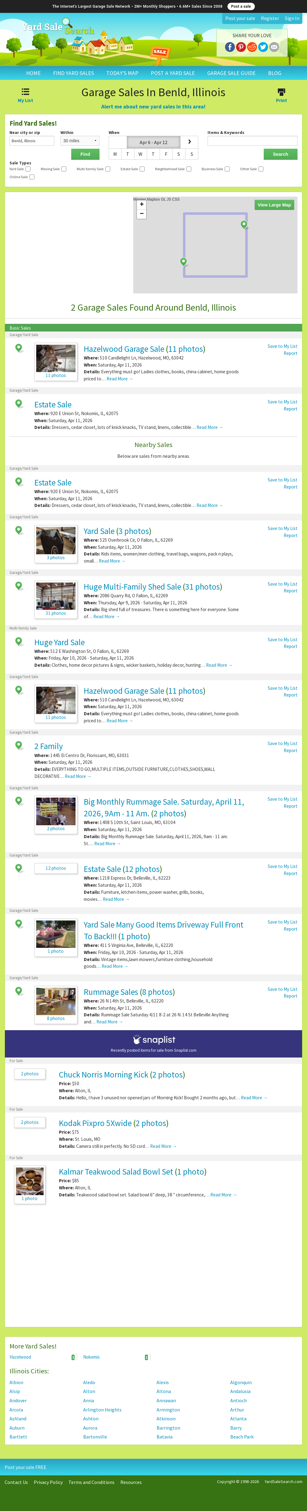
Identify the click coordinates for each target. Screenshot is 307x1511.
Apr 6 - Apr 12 (153, 142)
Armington (168, 1410)
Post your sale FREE (25, 1467)
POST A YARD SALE (173, 73)
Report (290, 353)
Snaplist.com (185, 1050)
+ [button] (142, 205)
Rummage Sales (111, 992)
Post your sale (240, 18)
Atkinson (166, 1418)
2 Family (48, 746)
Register (270, 18)
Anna (88, 1400)
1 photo (134, 936)
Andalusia (240, 1391)
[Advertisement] (153, 1268)
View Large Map (274, 204)
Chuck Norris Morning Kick (103, 1074)
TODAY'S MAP (122, 73)
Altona (164, 1391)
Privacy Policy (48, 1482)
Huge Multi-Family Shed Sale (132, 586)
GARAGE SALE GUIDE (231, 73)
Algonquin (241, 1382)
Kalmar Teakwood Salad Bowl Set (116, 1171)
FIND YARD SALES (73, 73)
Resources (131, 1482)
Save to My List (282, 346)
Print (281, 96)
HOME (33, 73)
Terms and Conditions (91, 1482)
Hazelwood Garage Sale (124, 348)
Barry (236, 1428)
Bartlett (18, 1437)
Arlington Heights (102, 1410)
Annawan (166, 1400)
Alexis (163, 1382)
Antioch (238, 1400)
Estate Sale (53, 404)
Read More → (120, 379)
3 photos (134, 531)
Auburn (17, 1428)
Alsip (15, 1391)
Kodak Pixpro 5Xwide (95, 1123)
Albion (16, 1382)
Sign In (292, 18)
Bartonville (95, 1437)
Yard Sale (99, 531)
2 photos (169, 813)
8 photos (157, 992)
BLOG (274, 73)
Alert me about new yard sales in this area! (153, 106)
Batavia (165, 1437)
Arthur (237, 1410)
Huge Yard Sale (59, 642)
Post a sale (241, 6)
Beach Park (242, 1437)
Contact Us (16, 1482)
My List (26, 96)
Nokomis (115, 1357)
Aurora (90, 1428)
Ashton (91, 1418)
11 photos (185, 348)
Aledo (89, 1382)
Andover (18, 1400)
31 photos (202, 586)
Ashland (18, 1418)
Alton (89, 1391)
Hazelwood (42, 1357)
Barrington (168, 1428)
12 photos (56, 868)
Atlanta (238, 1418)
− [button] (142, 214)
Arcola (16, 1410)
